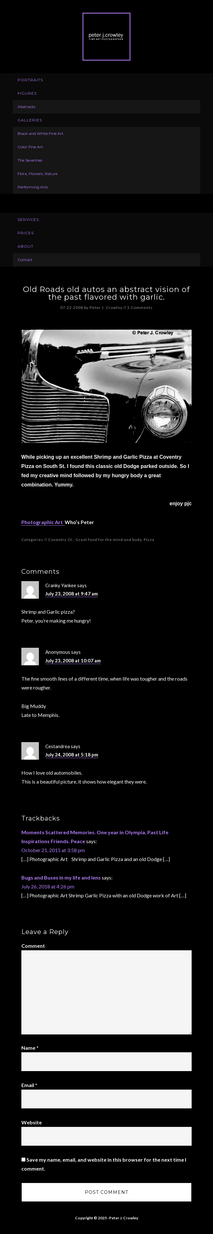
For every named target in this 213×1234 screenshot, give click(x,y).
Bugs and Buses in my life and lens (61, 877)
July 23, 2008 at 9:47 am (71, 593)
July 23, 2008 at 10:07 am (73, 660)
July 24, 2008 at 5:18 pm (71, 754)
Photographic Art (43, 522)
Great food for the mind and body (109, 539)
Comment (33, 946)
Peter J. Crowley (106, 37)
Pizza (149, 539)
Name (30, 1048)
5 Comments (140, 307)
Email (29, 1085)
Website (31, 1122)
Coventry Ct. (60, 539)
